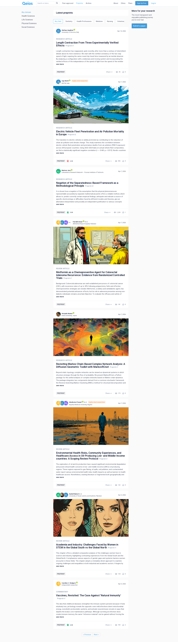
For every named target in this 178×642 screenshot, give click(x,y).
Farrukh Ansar (77, 222)
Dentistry (69, 21)
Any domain (26, 12)
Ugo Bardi (65, 81)
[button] (109, 72)
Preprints (79, 3)
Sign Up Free (141, 3)
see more (60, 64)
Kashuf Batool (74, 494)
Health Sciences (28, 16)
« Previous (87, 635)
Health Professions (84, 21)
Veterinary (121, 21)
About (116, 3)
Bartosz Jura (66, 170)
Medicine (99, 21)
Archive (88, 3)
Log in (153, 3)
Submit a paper (139, 26)
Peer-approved (67, 3)
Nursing (110, 21)
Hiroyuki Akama (67, 313)
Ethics (123, 3)
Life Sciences (27, 20)
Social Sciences (28, 27)
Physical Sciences (29, 23)
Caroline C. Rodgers (69, 583)
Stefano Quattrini (67, 30)
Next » (96, 635)
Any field (58, 21)
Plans (130, 3)
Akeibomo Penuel (75, 402)
